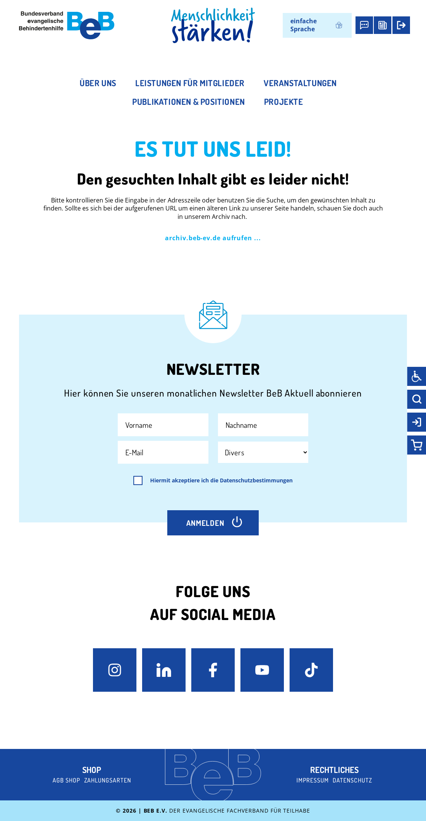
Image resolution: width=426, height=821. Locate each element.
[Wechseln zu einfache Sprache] (317, 25)
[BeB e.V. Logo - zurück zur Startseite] (66, 25)
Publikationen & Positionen (188, 101)
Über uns (98, 82)
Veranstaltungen (300, 82)
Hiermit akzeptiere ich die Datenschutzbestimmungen (221, 480)
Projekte (283, 101)
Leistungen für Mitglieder (190, 82)
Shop (91, 769)
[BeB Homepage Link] (213, 25)
